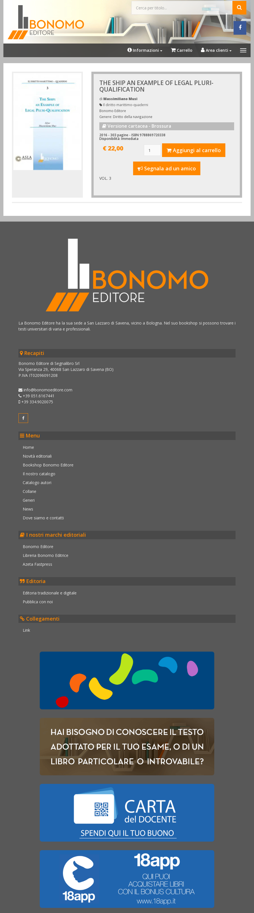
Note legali (17, 906)
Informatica (223, 909)
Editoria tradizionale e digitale (52, 590)
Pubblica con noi (41, 599)
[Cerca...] (181, 7)
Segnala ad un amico (166, 167)
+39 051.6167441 (39, 393)
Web (239, 909)
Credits (38, 906)
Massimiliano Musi (121, 98)
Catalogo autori (40, 479)
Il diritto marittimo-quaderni (125, 104)
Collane (32, 488)
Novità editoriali (40, 453)
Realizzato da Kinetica (228, 904)
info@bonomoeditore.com (48, 387)
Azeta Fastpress (40, 561)
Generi (31, 497)
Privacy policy (63, 906)
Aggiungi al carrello (193, 149)
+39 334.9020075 (38, 399)
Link (29, 627)
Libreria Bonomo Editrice (48, 552)
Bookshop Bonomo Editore (51, 462)
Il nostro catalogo (42, 471)
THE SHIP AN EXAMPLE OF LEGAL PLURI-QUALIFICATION (157, 85)
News (31, 506)
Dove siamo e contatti (46, 515)
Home (31, 444)
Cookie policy (92, 906)
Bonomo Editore (41, 543)
